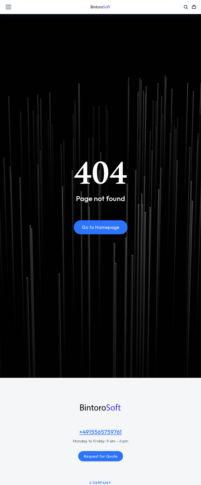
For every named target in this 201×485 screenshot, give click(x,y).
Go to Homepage (100, 228)
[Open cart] (194, 7)
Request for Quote (100, 456)
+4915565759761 (100, 432)
